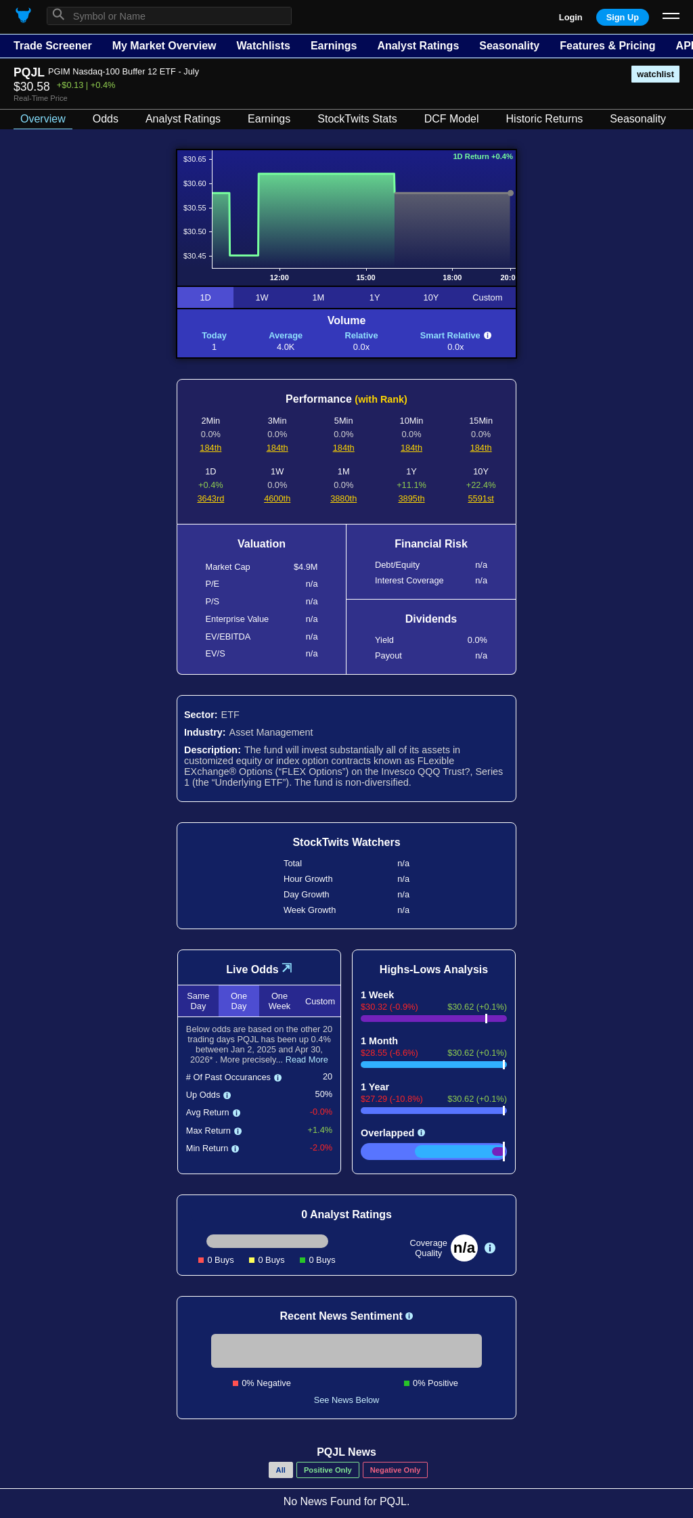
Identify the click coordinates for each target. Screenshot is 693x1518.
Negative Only (395, 1470)
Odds (105, 119)
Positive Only (328, 1470)
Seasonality (509, 45)
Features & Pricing (607, 45)
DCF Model (451, 119)
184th (210, 448)
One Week (279, 1001)
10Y (431, 297)
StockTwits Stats (357, 119)
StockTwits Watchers (346, 842)
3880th (343, 498)
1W (261, 297)
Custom (487, 297)
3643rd (210, 498)
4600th (277, 498)
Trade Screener (53, 45)
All (281, 1470)
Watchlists (263, 45)
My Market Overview (164, 45)
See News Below (347, 1400)
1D (205, 297)
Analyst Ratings (418, 45)
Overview (43, 119)
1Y (375, 297)
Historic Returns (544, 119)
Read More (307, 1059)
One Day (239, 1001)
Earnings (334, 45)
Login (571, 17)
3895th (411, 498)
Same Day (198, 1001)
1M (318, 297)
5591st (480, 498)
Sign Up (622, 17)
